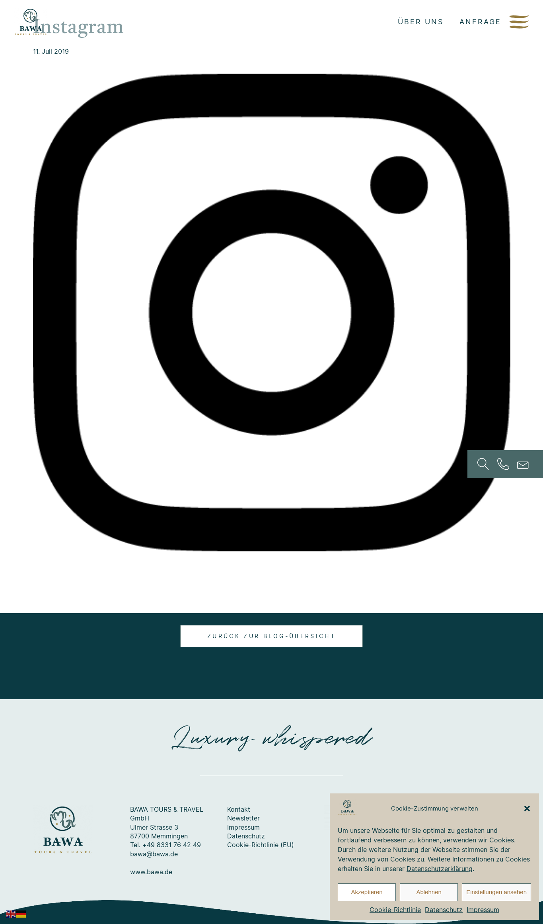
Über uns (421, 21)
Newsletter (243, 818)
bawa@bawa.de (154, 854)
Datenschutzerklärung (440, 869)
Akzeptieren (366, 892)
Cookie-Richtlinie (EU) (260, 845)
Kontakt (238, 809)
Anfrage (480, 21)
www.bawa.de (151, 872)
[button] (527, 809)
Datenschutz (444, 910)
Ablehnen (428, 892)
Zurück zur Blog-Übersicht (271, 636)
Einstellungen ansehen (496, 892)
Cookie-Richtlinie (395, 910)
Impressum (483, 910)
